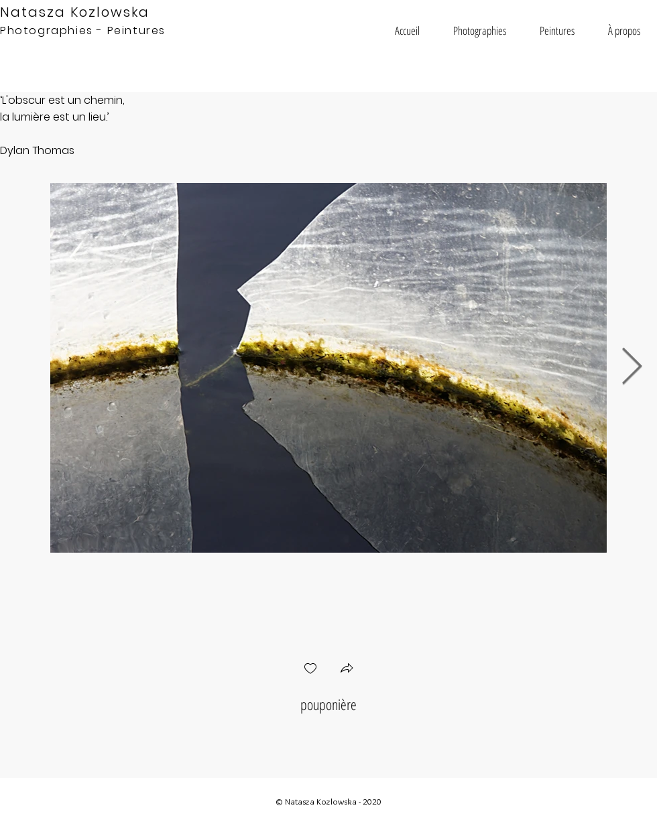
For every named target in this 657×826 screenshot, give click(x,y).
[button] (479, 30)
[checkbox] (310, 669)
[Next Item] (632, 367)
